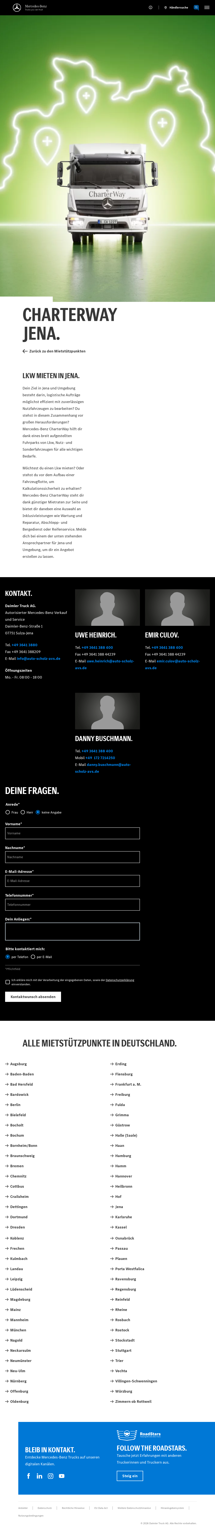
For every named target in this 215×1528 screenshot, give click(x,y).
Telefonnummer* (19, 895)
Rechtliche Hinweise (73, 1508)
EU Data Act (101, 1508)
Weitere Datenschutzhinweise (134, 1508)
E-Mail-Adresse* (19, 871)
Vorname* (13, 823)
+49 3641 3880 (24, 645)
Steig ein (130, 1475)
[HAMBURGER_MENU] (207, 7)
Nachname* (15, 847)
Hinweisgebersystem (172, 1508)
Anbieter (23, 1508)
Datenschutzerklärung (120, 980)
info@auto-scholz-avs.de (38, 658)
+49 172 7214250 (100, 757)
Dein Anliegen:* (18, 919)
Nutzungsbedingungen (31, 1515)
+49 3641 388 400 (97, 647)
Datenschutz (45, 1508)
